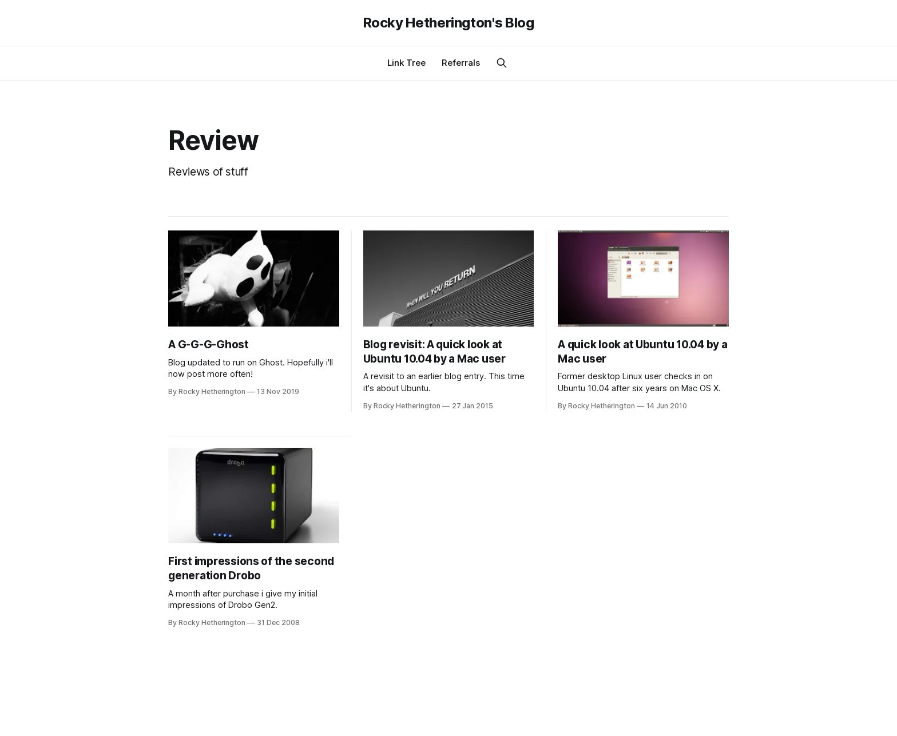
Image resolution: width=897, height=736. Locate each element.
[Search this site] (502, 63)
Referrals (461, 62)
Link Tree (406, 62)
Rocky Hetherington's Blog (448, 23)
